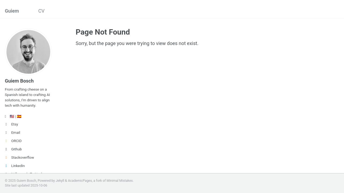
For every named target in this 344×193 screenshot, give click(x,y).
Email (12, 132)
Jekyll (60, 181)
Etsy (11, 124)
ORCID (13, 141)
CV (41, 11)
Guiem (12, 11)
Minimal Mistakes (120, 181)
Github (13, 149)
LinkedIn (15, 166)
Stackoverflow (19, 157)
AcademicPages (80, 181)
